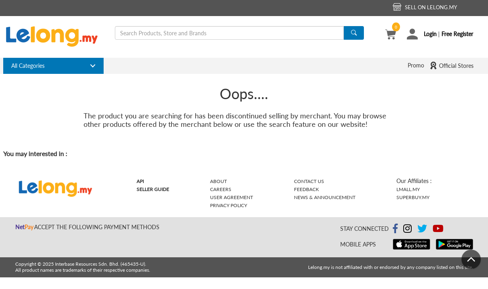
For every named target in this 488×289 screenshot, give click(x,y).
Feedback (306, 189)
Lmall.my (408, 189)
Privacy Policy (228, 205)
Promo (416, 65)
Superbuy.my (412, 197)
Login (430, 34)
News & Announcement (324, 197)
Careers (220, 189)
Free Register (457, 34)
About (218, 181)
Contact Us (309, 181)
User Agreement (231, 197)
